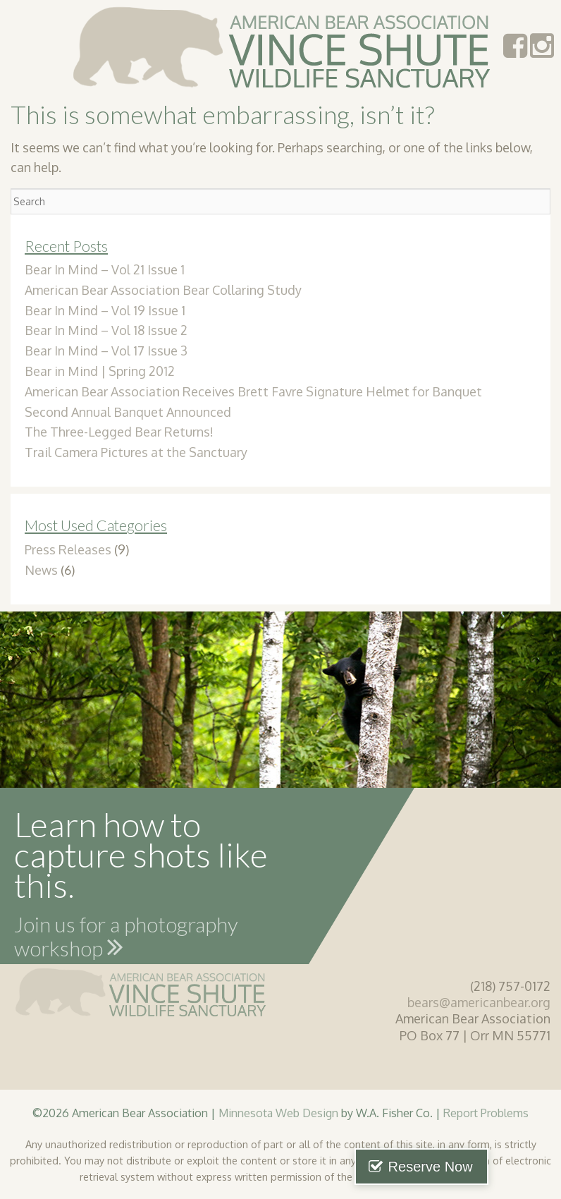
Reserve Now (489, 1166)
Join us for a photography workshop (126, 939)
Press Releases (68, 549)
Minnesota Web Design (278, 1112)
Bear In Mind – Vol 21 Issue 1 (105, 269)
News (41, 570)
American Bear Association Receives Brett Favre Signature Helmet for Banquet (253, 391)
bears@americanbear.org (478, 1002)
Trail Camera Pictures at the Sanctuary (136, 452)
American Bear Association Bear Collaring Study (163, 290)
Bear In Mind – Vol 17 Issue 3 (106, 350)
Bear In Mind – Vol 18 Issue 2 (106, 330)
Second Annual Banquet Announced (128, 412)
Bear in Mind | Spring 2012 (100, 371)
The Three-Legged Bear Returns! (119, 431)
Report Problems (486, 1112)
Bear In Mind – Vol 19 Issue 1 (105, 310)
